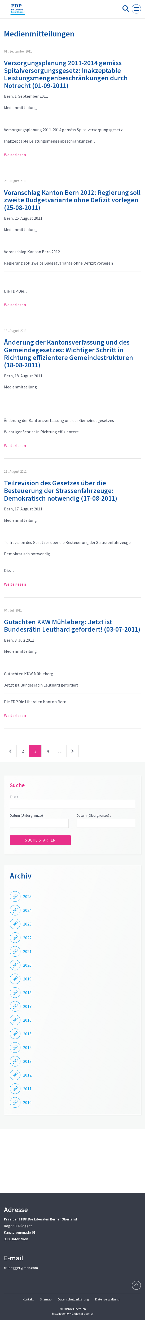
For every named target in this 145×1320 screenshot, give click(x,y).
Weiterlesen (15, 154)
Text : (14, 796)
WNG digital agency (80, 1314)
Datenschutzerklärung (73, 1299)
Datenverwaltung (107, 1299)
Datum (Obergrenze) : (94, 815)
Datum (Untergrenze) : (27, 815)
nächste (72, 752)
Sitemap (45, 1299)
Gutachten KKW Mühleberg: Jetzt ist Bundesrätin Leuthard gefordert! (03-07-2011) (72, 625)
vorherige (10, 752)
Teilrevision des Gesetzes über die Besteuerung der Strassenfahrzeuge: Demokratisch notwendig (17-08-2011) (60, 490)
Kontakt (28, 1299)
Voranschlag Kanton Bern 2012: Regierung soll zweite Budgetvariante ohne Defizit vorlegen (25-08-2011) (72, 200)
